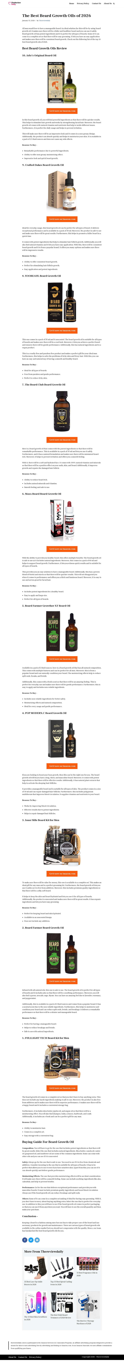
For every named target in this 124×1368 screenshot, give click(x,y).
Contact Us (96, 3)
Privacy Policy (83, 3)
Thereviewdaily (44, 21)
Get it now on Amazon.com (62, 111)
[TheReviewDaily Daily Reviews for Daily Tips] (14, 3)
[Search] (114, 3)
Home (71, 3)
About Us (108, 3)
